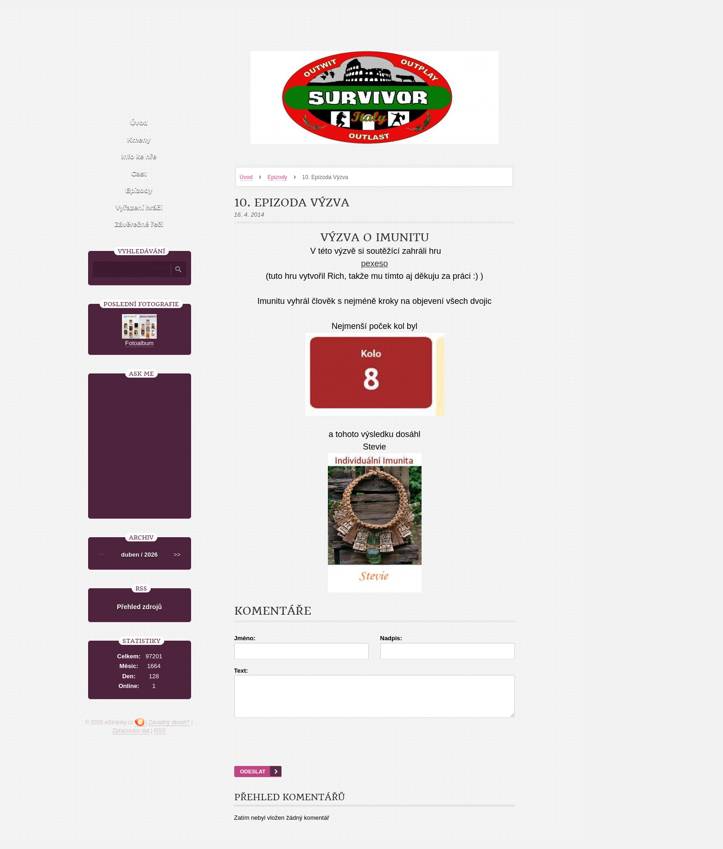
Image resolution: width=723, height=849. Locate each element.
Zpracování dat (130, 730)
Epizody (278, 177)
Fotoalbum (139, 343)
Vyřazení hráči (138, 207)
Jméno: (245, 638)
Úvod (246, 177)
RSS (160, 730)
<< (101, 554)
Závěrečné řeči (139, 224)
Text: (241, 670)
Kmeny (138, 139)
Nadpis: (391, 638)
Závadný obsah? (169, 722)
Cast (139, 173)
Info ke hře (139, 156)
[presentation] (374, 753)
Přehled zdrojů (139, 607)
